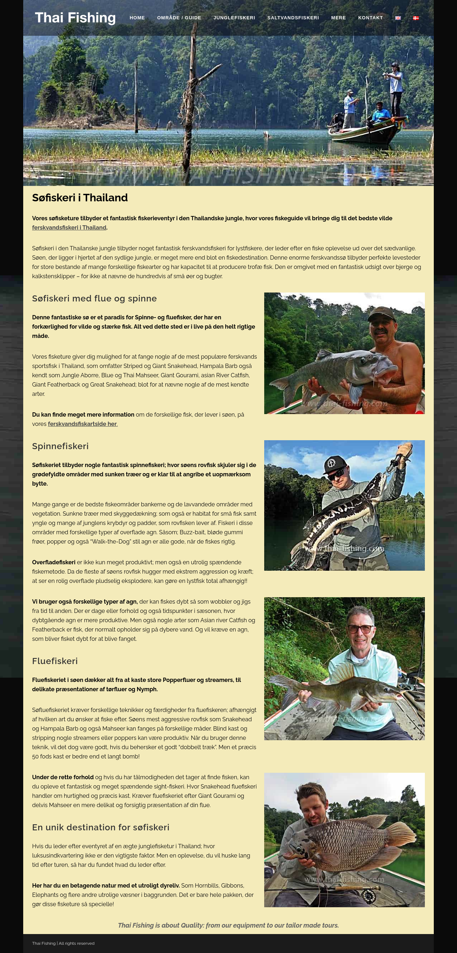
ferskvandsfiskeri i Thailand (69, 227)
